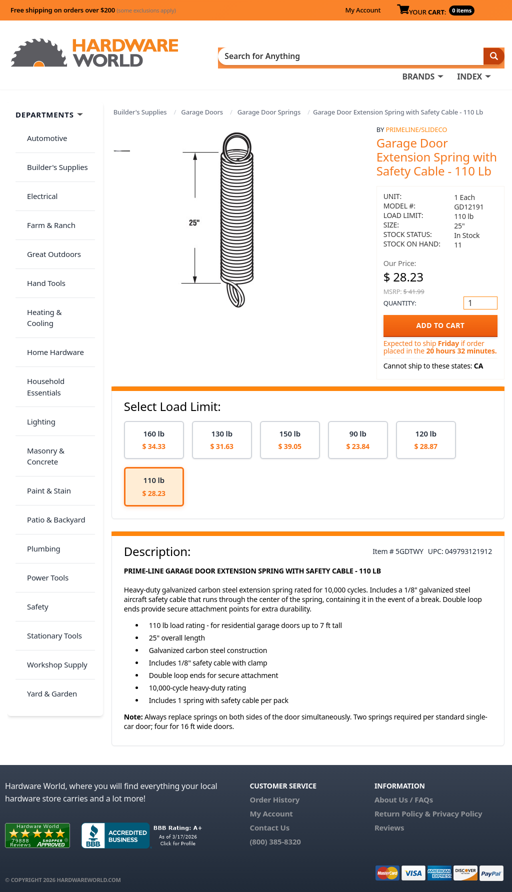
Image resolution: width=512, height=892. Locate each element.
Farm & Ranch (46, 188)
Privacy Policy (457, 809)
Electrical (37, 169)
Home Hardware (50, 267)
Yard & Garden (47, 485)
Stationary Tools (49, 445)
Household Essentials (58, 287)
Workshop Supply (52, 465)
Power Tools (42, 405)
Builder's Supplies (140, 107)
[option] (154, 435)
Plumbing (38, 385)
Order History (275, 795)
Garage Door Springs (269, 107)
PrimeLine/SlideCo (416, 125)
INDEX (469, 55)
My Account (362, 10)
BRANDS (418, 55)
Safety (32, 425)
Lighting (36, 307)
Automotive (42, 129)
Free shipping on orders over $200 (93, 10)
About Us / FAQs (403, 795)
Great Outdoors (49, 208)
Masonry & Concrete (57, 327)
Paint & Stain (44, 346)
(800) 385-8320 (275, 837)
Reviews (389, 823)
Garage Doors (202, 107)
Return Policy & (402, 809)
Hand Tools (41, 227)
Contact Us (270, 823)
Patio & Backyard (51, 366)
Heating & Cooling (53, 247)
